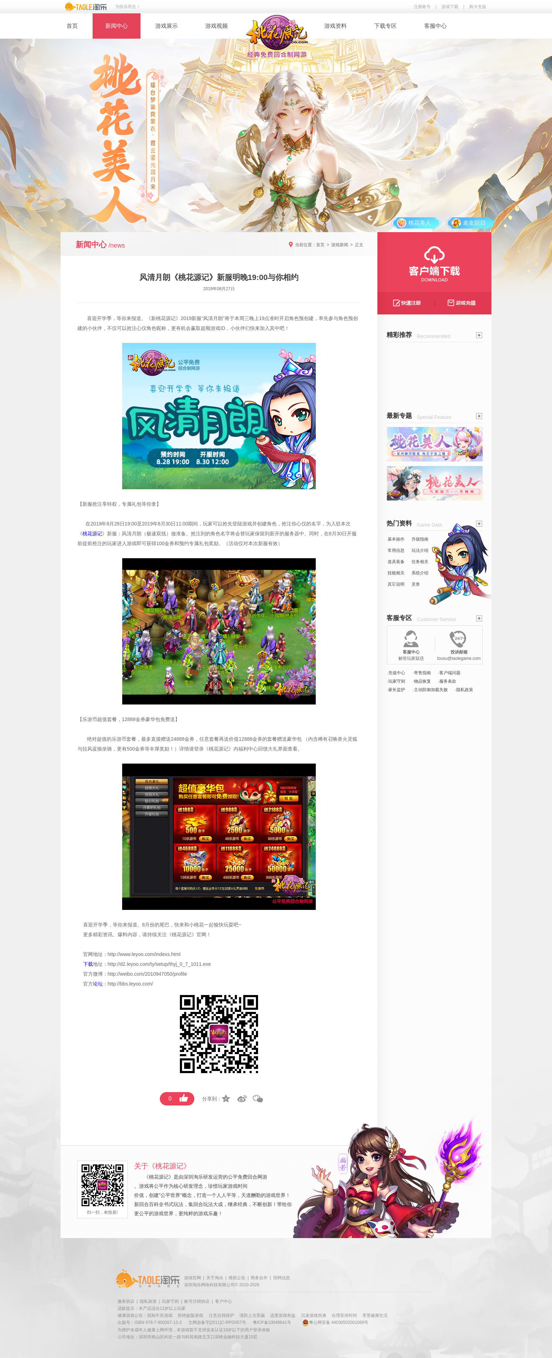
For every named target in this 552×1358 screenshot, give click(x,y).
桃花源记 (166, 318)
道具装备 (396, 561)
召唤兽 (335, 739)
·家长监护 (396, 689)
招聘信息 (281, 1277)
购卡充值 (477, 6)
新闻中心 (116, 26)
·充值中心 (396, 672)
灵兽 (416, 584)
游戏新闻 (339, 244)
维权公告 (236, 1277)
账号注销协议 (196, 1301)
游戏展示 (166, 26)
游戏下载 (449, 6)
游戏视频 (216, 26)
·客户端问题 (449, 672)
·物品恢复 (422, 681)
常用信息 (396, 550)
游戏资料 (335, 26)
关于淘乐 (214, 1277)
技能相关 (396, 572)
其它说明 (396, 584)
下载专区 (385, 26)
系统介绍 (420, 572)
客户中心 (223, 1301)
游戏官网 (192, 1277)
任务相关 (420, 561)
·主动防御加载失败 (430, 689)
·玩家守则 (396, 681)
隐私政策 (148, 1301)
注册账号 (422, 6)
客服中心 (435, 26)
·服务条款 (447, 681)
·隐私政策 (464, 689)
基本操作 (396, 539)
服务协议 (126, 1301)
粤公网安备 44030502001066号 (335, 1322)
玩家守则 (170, 1301)
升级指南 (420, 539)
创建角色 (267, 524)
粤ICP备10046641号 (272, 1322)
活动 (233, 543)
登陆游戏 (242, 524)
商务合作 (259, 1277)
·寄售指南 (422, 672)
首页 (72, 26)
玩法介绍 (420, 550)
